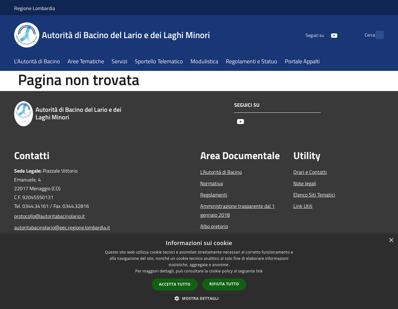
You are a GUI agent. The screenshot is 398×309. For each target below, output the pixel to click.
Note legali (304, 183)
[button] (199, 298)
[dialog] (199, 271)
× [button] (391, 240)
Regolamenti (213, 194)
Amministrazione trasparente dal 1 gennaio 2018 (237, 210)
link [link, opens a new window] (259, 271)
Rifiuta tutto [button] (224, 284)
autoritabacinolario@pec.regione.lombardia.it (57, 227)
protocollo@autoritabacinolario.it (49, 216)
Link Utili (302, 206)
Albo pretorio (214, 226)
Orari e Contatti (310, 172)
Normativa (211, 183)
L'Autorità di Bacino (221, 172)
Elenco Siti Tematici (314, 194)
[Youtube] (320, 35)
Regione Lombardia (34, 8)
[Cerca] (376, 35)
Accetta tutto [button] (175, 284)
